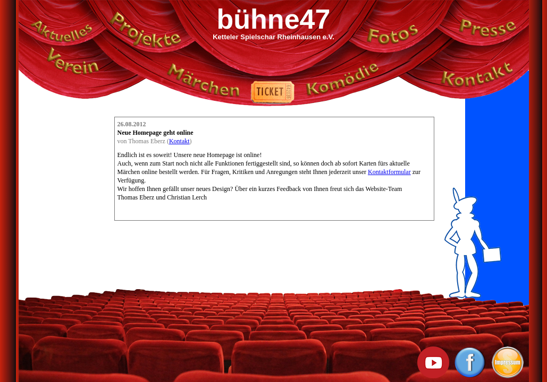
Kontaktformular (389, 172)
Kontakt (179, 141)
